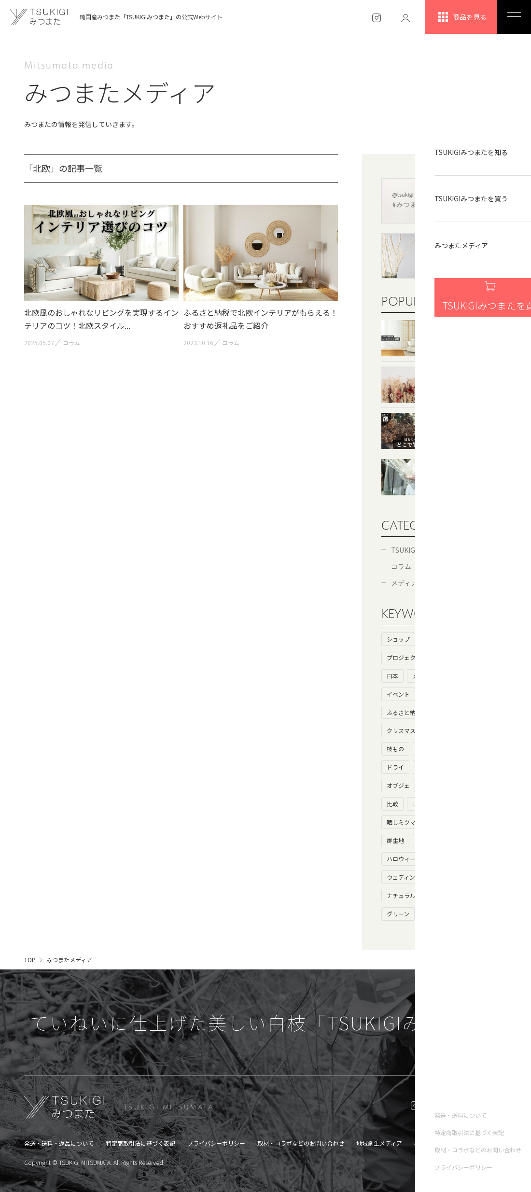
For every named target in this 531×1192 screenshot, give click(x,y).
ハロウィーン (404, 859)
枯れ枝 (458, 767)
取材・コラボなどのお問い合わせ (300, 1143)
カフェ (475, 694)
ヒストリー (438, 639)
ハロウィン (449, 859)
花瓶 (489, 877)
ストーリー (481, 639)
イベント (398, 694)
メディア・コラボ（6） (426, 583)
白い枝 (426, 767)
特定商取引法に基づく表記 (140, 1143)
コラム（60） (412, 566)
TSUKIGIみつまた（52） (428, 550)
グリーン (398, 914)
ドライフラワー (475, 730)
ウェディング (404, 877)
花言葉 (464, 822)
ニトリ (486, 748)
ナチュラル (401, 895)
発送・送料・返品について (59, 1143)
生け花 (458, 803)
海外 (478, 657)
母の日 (432, 785)
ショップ (398, 639)
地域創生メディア (379, 1143)
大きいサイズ (472, 785)
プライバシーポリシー (216, 1143)
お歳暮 (486, 859)
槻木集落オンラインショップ (451, 1143)
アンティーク (447, 895)
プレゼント (449, 712)
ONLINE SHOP (470, 1107)
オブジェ (398, 785)
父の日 (432, 914)
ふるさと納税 (404, 712)
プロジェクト (404, 657)
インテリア (438, 694)
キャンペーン (452, 877)
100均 (489, 767)
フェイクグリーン (441, 748)
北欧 (469, 840)
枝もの (395, 748)
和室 (435, 730)
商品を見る (461, 17)
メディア (423, 676)
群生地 (395, 840)
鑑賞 (424, 840)
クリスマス (401, 730)
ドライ (395, 767)
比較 (392, 803)
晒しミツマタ (404, 822)
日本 (392, 676)
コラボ (457, 676)
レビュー (423, 803)
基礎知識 (447, 657)
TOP (30, 959)
